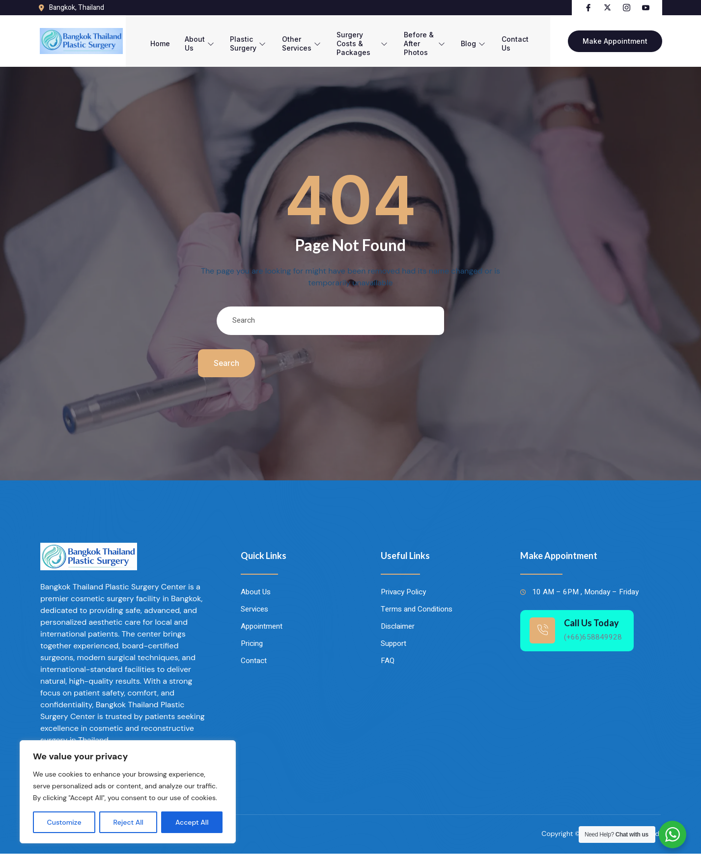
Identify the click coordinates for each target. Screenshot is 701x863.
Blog (484, 38)
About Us (186, 38)
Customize (64, 822)
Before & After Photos (430, 38)
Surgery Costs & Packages (358, 38)
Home (144, 38)
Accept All (192, 822)
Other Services (292, 38)
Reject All (128, 822)
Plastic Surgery (237, 38)
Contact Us (527, 38)
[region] (128, 791)
